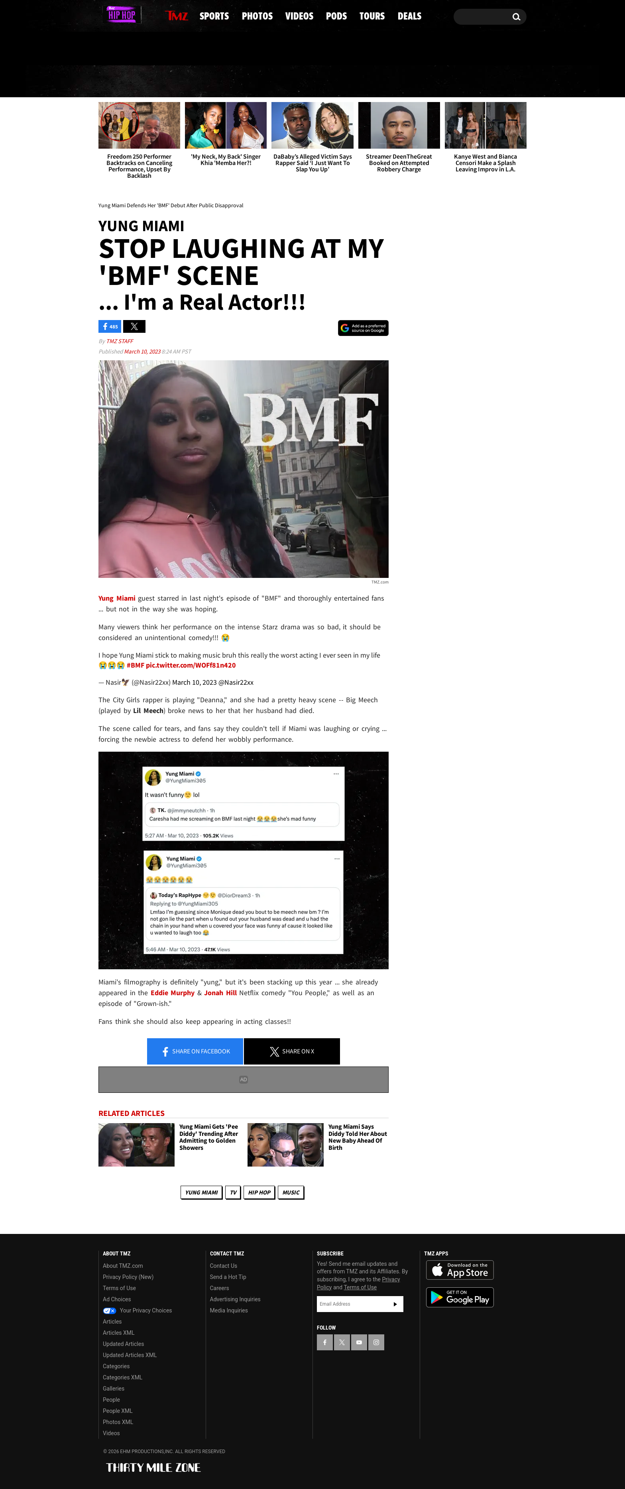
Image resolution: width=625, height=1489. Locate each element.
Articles (112, 1321)
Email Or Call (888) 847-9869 (190, 49)
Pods (375, 81)
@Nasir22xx (236, 682)
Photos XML (118, 1422)
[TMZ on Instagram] (146, 14)
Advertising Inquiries (235, 1299)
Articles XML (119, 1333)
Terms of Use (119, 1288)
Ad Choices (117, 1299)
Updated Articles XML (130, 1355)
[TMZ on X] (117, 15)
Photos (248, 81)
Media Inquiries (229, 1310)
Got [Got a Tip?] (124, 49)
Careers (219, 1288)
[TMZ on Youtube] (130, 15)
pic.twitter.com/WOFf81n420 (191, 665)
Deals (492, 81)
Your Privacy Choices (137, 1310)
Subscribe (395, 1304)
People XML (118, 1411)
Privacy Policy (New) (128, 1277)
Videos (315, 81)
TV (233, 1192)
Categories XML (122, 1377)
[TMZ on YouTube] (359, 1342)
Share (195, 1052)
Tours (433, 81)
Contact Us (224, 1266)
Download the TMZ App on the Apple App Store (460, 1270)
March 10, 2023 (142, 352)
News (118, 81)
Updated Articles (123, 1344)
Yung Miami (201, 1192)
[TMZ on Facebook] (105, 15)
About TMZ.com (123, 1266)
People (111, 1400)
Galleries (113, 1388)
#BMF (135, 665)
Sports (180, 81)
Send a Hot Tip (228, 1277)
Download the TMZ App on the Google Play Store (460, 1297)
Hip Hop (259, 1192)
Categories (116, 1366)
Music (290, 1192)
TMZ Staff (119, 341)
